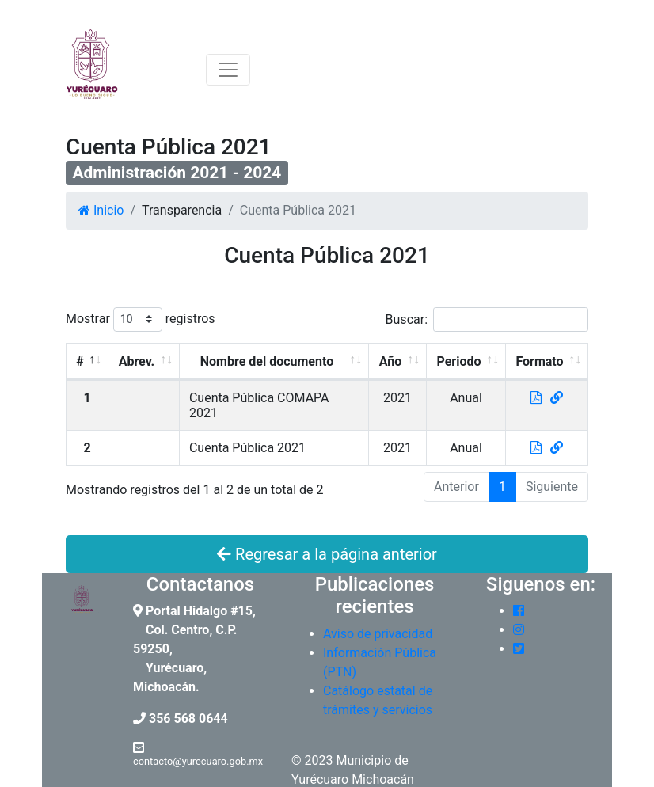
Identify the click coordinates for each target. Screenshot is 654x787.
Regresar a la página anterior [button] (327, 554)
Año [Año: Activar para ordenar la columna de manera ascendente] (390, 361)
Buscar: (487, 319)
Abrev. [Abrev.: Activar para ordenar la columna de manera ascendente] (137, 361)
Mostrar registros (140, 319)
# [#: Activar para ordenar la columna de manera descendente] (79, 361)
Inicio (101, 210)
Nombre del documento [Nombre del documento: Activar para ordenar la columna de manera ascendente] (266, 361)
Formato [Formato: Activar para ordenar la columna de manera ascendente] (539, 361)
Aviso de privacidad (377, 633)
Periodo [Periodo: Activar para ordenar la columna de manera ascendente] (459, 361)
